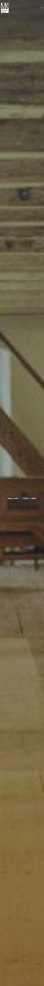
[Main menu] (41, 8)
